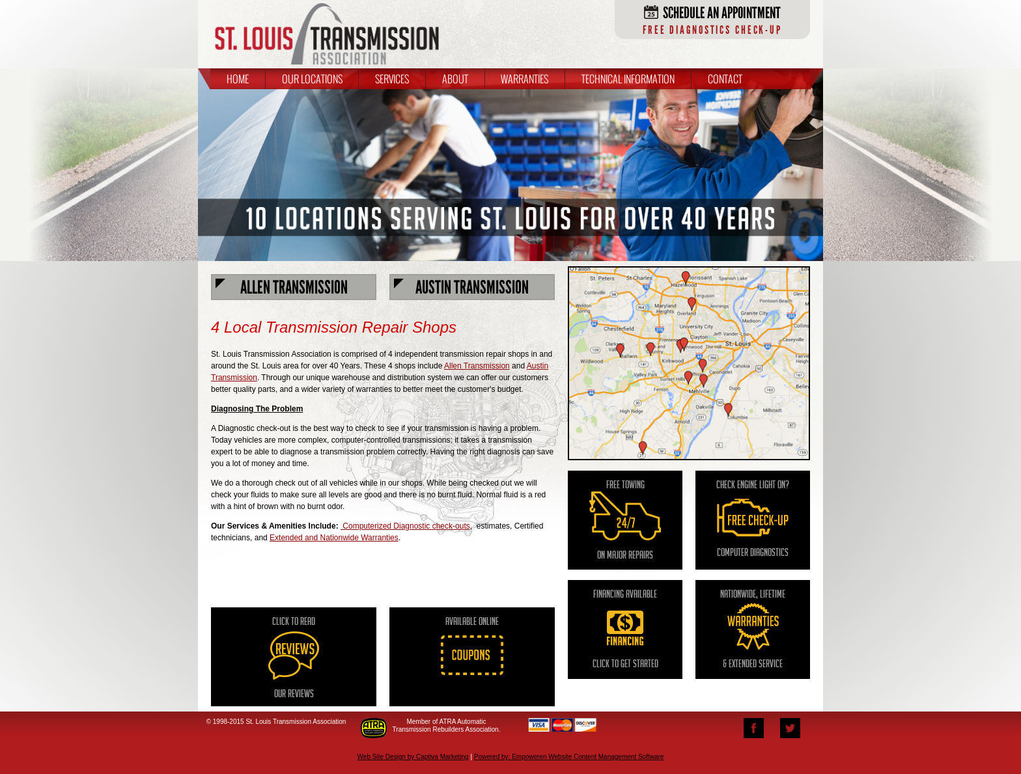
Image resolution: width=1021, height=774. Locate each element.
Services (392, 79)
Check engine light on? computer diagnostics (752, 520)
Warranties (524, 79)
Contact (725, 79)
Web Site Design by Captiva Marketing (413, 756)
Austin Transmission (461, 287)
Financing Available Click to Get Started (625, 630)
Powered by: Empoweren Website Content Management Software (569, 756)
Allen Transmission (282, 287)
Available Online (472, 661)
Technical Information (628, 79)
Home (238, 79)
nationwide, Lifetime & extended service (752, 630)
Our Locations (312, 79)
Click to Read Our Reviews (293, 658)
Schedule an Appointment (712, 20)
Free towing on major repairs (625, 521)
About (455, 79)
